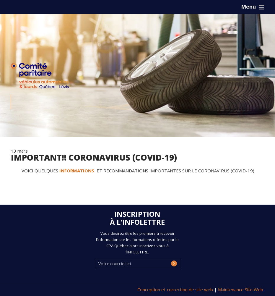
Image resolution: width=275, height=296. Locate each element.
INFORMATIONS (77, 171)
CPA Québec (43, 77)
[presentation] (140, 268)
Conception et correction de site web (175, 289)
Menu (248, 6)
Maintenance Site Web (240, 289)
